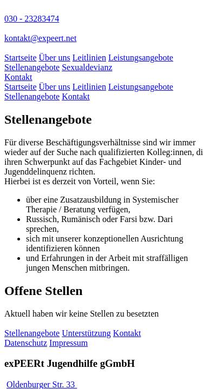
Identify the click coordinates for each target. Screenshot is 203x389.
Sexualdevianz (87, 67)
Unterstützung (86, 333)
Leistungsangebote (140, 57)
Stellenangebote (32, 67)
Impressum (68, 342)
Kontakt (18, 77)
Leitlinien (89, 57)
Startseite (20, 57)
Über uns (54, 57)
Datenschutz (25, 342)
